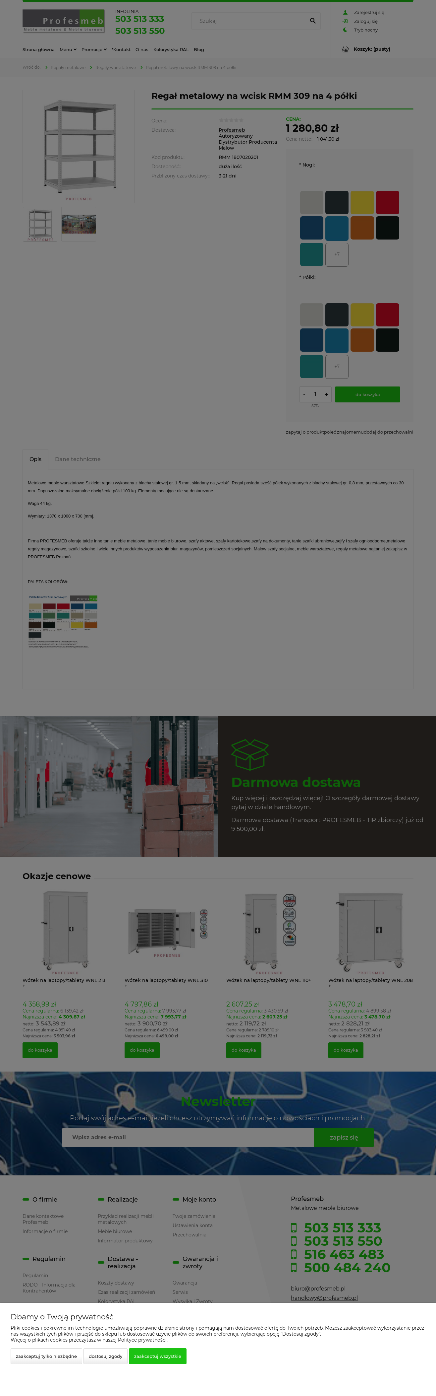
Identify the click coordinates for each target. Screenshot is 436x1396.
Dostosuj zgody (105, 1356)
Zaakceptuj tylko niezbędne (46, 1356)
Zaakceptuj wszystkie (157, 1356)
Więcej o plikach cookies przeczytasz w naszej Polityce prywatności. (89, 1340)
